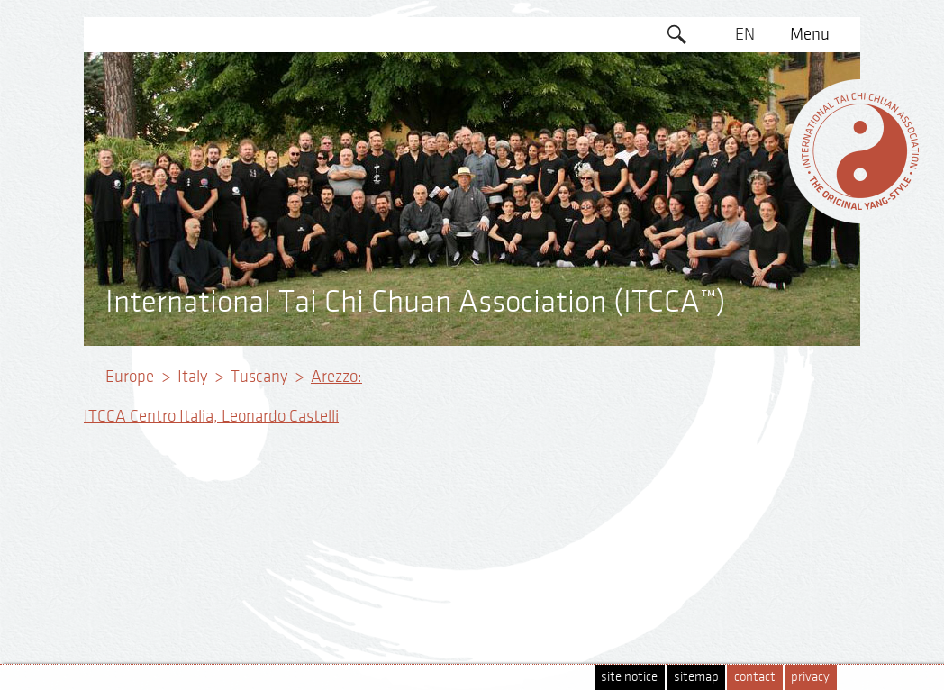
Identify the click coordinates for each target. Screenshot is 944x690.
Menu (810, 34)
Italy (192, 377)
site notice (629, 677)
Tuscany (259, 377)
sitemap (696, 677)
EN (745, 34)
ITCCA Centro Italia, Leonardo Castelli (211, 416)
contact (755, 677)
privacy (810, 677)
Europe (129, 377)
